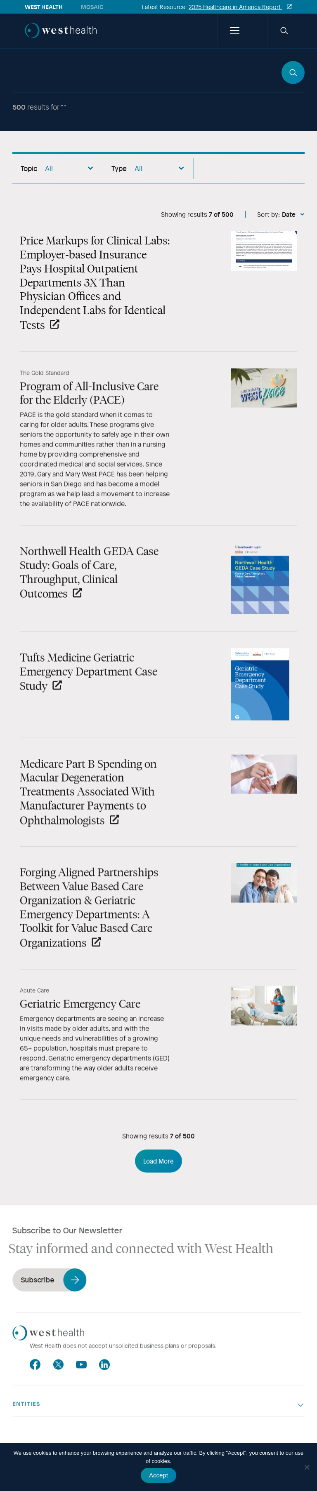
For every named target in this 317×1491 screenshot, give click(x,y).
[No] (307, 1467)
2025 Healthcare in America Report (235, 7)
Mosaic (92, 7)
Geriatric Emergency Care (80, 1010)
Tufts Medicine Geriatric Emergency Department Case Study (88, 678)
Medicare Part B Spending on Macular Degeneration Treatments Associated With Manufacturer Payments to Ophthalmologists (88, 798)
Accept (158, 1475)
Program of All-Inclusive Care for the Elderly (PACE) (89, 399)
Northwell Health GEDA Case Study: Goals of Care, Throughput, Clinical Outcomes (89, 578)
